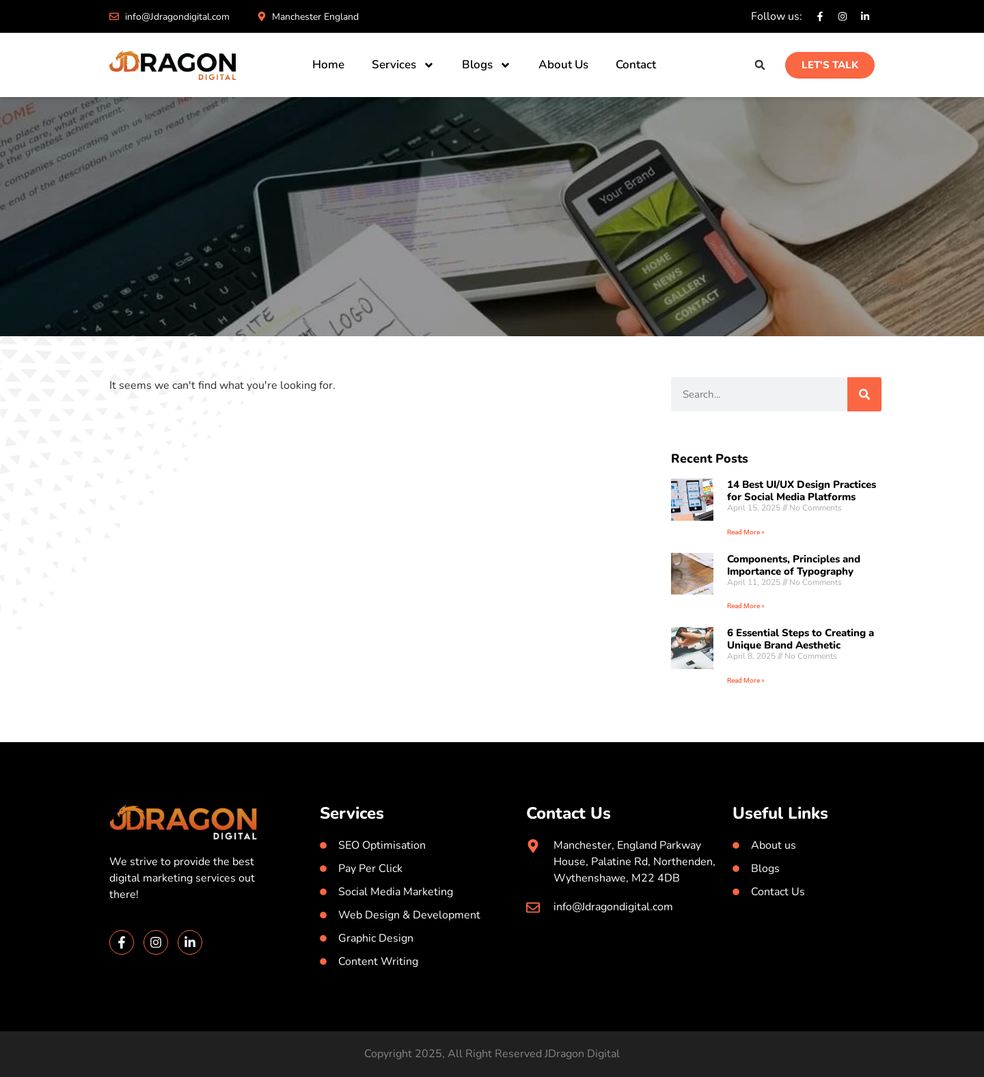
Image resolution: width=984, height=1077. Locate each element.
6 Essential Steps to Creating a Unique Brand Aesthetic (800, 639)
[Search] (864, 394)
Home (328, 64)
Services (403, 65)
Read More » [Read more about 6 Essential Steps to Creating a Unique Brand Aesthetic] (746, 680)
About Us (563, 64)
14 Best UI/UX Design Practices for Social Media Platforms (801, 491)
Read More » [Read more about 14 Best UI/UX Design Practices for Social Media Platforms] (746, 532)
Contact (636, 64)
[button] (760, 65)
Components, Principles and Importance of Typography (793, 565)
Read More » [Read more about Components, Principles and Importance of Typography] (746, 606)
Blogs (486, 65)
